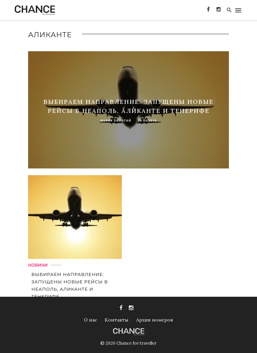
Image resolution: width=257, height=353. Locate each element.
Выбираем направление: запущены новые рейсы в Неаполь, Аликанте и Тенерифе (69, 285)
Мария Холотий (115, 120)
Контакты (116, 320)
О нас (90, 320)
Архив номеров (154, 320)
